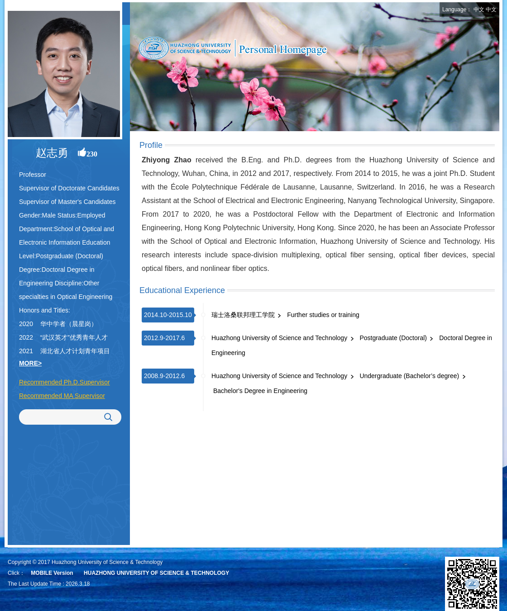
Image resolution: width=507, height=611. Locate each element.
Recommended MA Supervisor (62, 395)
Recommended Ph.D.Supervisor (64, 382)
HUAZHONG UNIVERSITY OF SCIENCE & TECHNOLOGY (156, 573)
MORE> (30, 363)
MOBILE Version (52, 573)
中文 (479, 9)
